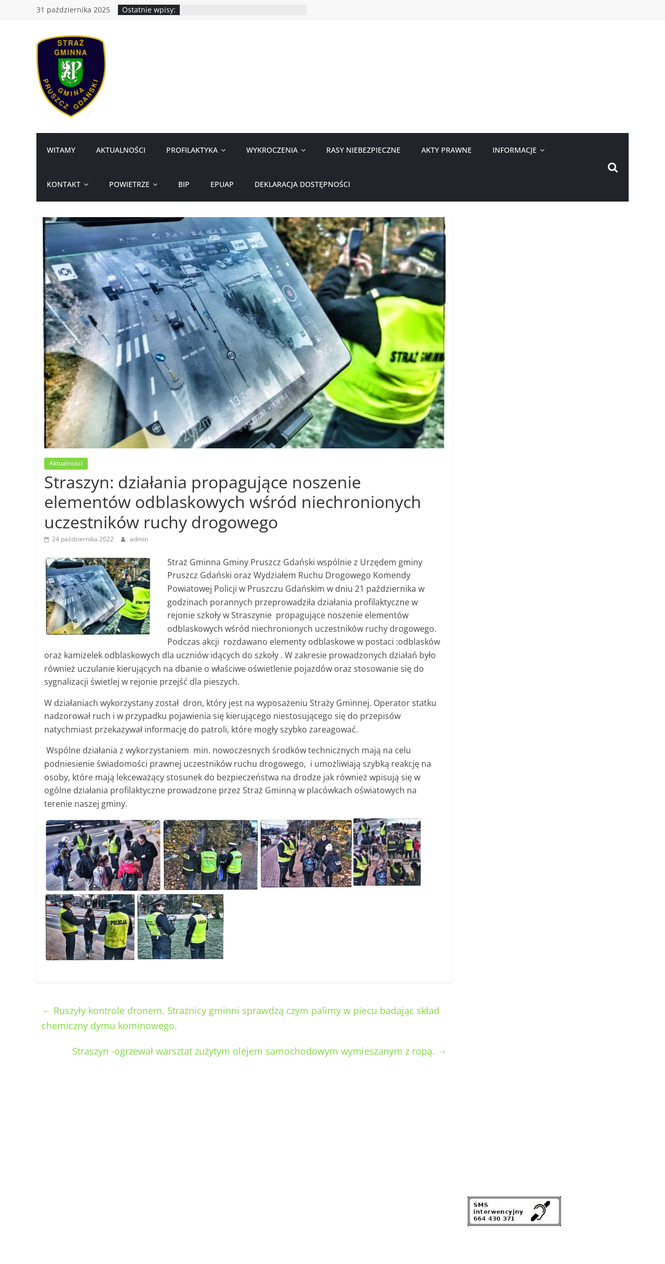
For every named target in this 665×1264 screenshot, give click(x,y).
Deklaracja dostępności (302, 184)
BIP (184, 184)
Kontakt (64, 184)
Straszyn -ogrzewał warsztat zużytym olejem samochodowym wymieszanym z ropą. (259, 1051)
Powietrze (129, 184)
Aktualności (120, 150)
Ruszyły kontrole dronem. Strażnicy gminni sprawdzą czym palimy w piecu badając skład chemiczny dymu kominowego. (241, 1018)
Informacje (515, 150)
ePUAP (222, 184)
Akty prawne (446, 150)
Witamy (61, 150)
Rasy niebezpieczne (363, 150)
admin (139, 539)
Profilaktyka (192, 150)
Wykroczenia (272, 150)
